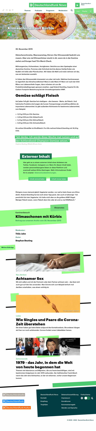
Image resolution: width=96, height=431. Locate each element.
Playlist (84, 11)
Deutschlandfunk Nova (49, 394)
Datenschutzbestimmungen (45, 173)
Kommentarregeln (68, 404)
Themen (27, 10)
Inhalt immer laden (59, 179)
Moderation (63, 10)
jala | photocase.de (89, 37)
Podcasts (38, 10)
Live (78, 11)
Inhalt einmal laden (37, 179)
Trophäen (44, 404)
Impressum (65, 398)
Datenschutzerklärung (69, 394)
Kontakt (44, 398)
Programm (50, 10)
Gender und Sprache (69, 408)
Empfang (44, 401)
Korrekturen (66, 401)
